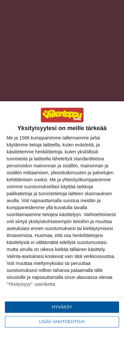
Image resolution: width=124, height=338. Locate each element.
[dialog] (62, 219)
